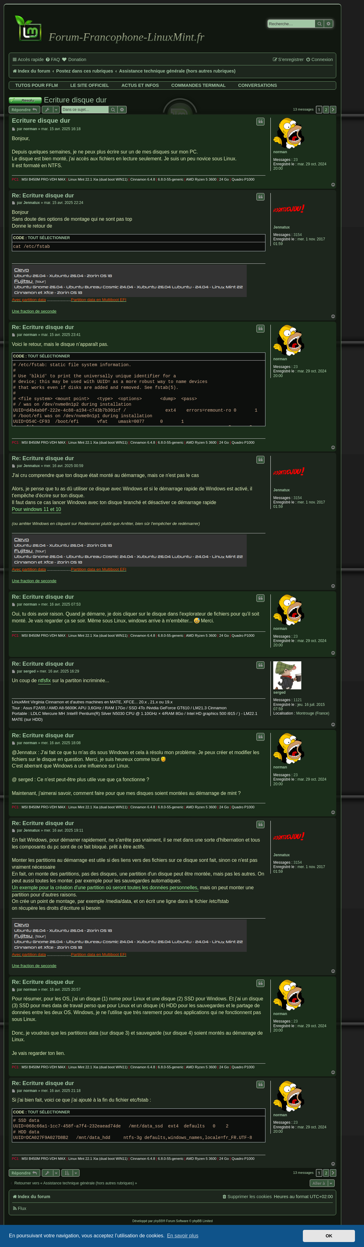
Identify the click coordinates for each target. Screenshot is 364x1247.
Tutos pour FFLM (36, 85)
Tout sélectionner (49, 238)
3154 (298, 235)
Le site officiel (89, 85)
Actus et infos (140, 85)
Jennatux (281, 227)
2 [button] (326, 109)
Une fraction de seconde (34, 311)
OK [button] (329, 1235)
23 (296, 160)
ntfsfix (44, 680)
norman (280, 152)
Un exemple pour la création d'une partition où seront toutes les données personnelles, (105, 887)
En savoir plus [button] (182, 1235)
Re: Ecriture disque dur (43, 195)
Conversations (257, 85)
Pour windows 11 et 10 (36, 509)
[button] (333, 109)
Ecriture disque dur (75, 100)
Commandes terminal (198, 85)
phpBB (158, 1221)
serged (279, 692)
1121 (298, 700)
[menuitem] (52, 60)
